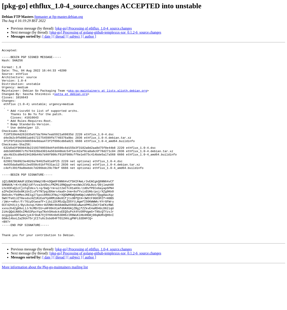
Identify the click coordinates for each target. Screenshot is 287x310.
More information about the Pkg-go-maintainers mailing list (45, 306)
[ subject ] (74, 36)
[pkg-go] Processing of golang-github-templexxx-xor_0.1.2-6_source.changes (105, 32)
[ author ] (89, 36)
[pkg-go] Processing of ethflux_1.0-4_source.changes (93, 28)
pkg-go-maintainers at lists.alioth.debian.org (107, 100)
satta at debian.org (70, 104)
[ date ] (47, 36)
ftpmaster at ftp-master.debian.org (58, 17)
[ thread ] (60, 36)
